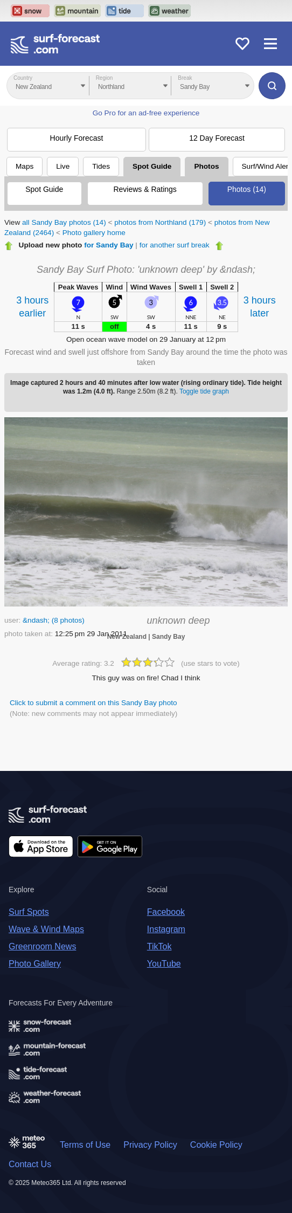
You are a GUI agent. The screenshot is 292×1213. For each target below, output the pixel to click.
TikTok (159, 946)
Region (104, 78)
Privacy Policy (150, 1144)
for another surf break (175, 245)
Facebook (166, 911)
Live (62, 166)
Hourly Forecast (76, 138)
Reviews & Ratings (145, 189)
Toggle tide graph (204, 391)
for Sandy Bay (108, 245)
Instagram (166, 929)
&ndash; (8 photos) (54, 620)
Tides (101, 166)
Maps (24, 166)
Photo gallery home (94, 233)
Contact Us (30, 1164)
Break (185, 78)
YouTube (164, 963)
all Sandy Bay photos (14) (64, 222)
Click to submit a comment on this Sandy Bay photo (93, 703)
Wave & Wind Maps (46, 929)
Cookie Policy (216, 1144)
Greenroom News (42, 946)
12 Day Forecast (217, 138)
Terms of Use (85, 1144)
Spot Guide (152, 166)
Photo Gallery (35, 963)
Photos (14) (246, 189)
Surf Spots (29, 911)
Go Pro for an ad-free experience (146, 113)
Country (22, 78)
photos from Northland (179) (160, 222)
